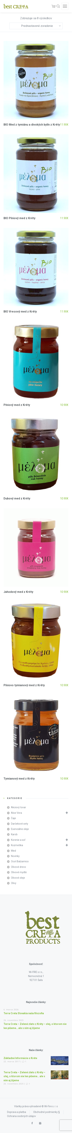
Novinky (15, 856)
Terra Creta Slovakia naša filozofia (24, 1013)
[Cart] (53, 6)
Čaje (13, 818)
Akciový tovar (18, 807)
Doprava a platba (16, 1112)
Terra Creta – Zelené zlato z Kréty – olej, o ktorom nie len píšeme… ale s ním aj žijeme (24, 1076)
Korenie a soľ (18, 839)
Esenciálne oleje (20, 829)
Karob (14, 834)
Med (13, 850)
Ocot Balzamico (20, 861)
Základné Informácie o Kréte (20, 1058)
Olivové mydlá (19, 872)
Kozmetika (17, 845)
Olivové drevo (18, 866)
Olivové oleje (18, 877)
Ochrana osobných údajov (21, 1116)
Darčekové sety (19, 823)
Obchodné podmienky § (46, 1112)
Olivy (13, 883)
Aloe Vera (16, 812)
